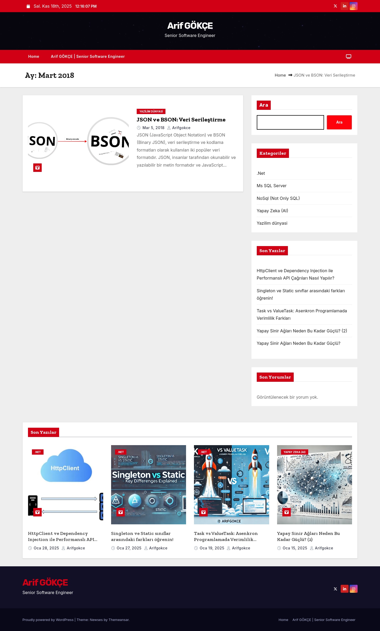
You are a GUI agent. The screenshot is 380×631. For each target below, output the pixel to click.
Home (33, 56)
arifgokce (179, 127)
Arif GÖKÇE (189, 25)
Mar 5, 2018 (154, 127)
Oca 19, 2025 (213, 548)
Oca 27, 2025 (129, 548)
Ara (263, 105)
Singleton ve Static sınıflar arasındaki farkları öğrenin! (142, 536)
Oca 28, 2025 (47, 548)
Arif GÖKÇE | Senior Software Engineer (88, 56)
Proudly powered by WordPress (48, 620)
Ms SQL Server (272, 185)
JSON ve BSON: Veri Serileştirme (181, 119)
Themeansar (119, 620)
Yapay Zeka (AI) (272, 210)
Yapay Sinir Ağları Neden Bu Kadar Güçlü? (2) (302, 330)
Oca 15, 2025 (295, 548)
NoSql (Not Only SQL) (278, 198)
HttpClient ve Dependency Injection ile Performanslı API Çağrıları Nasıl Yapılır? (61, 539)
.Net (261, 173)
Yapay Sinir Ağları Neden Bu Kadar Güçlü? (298, 343)
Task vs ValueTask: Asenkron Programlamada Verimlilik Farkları (226, 539)
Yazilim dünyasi (151, 111)
